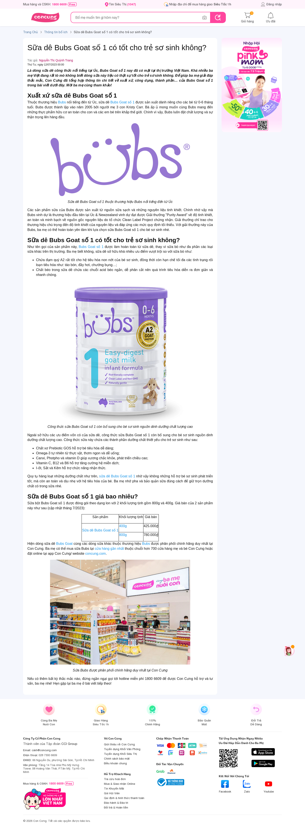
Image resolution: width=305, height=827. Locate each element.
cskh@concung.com (44, 750)
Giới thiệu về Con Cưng (119, 744)
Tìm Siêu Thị (122, 4)
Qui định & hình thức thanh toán (124, 798)
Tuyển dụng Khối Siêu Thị (120, 753)
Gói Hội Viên (112, 793)
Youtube (269, 786)
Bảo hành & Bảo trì (116, 802)
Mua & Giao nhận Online (119, 783)
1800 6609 (59, 4)
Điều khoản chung (115, 763)
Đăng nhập (271, 4)
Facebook (225, 786)
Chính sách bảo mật (117, 758)
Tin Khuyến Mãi (114, 788)
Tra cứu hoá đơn (115, 779)
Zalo (247, 786)
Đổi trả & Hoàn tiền (116, 807)
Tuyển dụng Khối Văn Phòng (122, 749)
